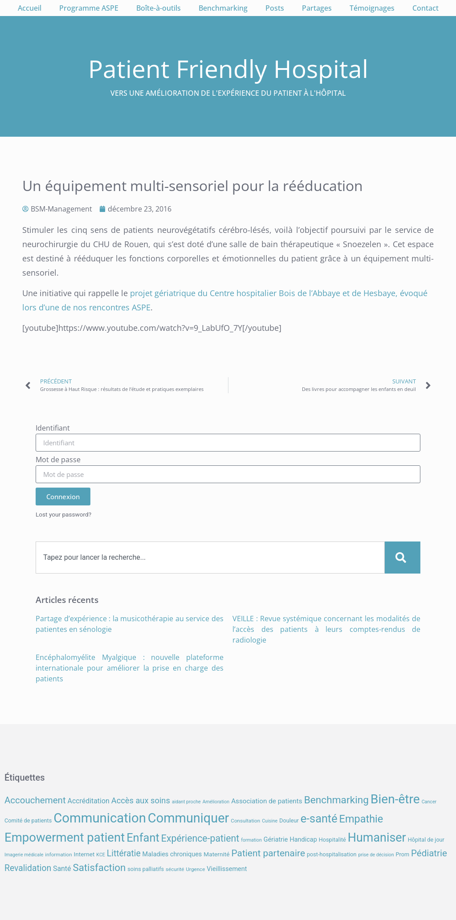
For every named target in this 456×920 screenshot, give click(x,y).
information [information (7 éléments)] (58, 854)
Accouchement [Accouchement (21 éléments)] (35, 800)
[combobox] (210, 557)
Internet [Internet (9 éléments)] (84, 854)
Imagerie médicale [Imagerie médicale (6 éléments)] (23, 855)
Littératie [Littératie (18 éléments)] (124, 853)
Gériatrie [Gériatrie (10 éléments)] (276, 839)
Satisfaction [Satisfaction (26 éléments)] (99, 867)
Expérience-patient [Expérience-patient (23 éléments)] (200, 838)
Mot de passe (58, 460)
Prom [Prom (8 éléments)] (402, 854)
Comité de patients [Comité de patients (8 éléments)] (28, 820)
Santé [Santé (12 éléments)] (62, 868)
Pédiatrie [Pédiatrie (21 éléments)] (429, 853)
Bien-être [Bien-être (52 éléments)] (395, 799)
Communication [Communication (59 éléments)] (99, 818)
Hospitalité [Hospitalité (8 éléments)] (332, 839)
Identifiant (53, 428)
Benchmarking (223, 8)
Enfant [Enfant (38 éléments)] (142, 837)
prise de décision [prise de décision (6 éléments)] (376, 855)
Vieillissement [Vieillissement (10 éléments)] (227, 869)
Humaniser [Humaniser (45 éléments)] (377, 837)
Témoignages (372, 8)
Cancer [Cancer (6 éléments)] (429, 802)
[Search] (402, 557)
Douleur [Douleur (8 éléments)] (289, 820)
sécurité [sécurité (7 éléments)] (175, 869)
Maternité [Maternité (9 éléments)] (216, 854)
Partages (317, 8)
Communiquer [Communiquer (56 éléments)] (188, 818)
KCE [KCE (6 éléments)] (100, 855)
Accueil (29, 8)
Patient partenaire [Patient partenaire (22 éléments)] (268, 853)
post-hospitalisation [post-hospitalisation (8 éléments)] (331, 854)
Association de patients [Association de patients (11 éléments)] (266, 801)
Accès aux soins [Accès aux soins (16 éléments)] (140, 800)
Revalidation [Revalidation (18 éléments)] (27, 868)
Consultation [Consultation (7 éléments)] (245, 821)
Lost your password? (63, 514)
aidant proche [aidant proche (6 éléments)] (186, 802)
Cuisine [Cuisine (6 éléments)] (269, 821)
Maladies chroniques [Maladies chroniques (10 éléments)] (172, 854)
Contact (425, 8)
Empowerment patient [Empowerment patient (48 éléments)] (64, 837)
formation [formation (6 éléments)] (251, 840)
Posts (274, 8)
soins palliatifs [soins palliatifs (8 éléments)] (145, 869)
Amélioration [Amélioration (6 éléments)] (216, 802)
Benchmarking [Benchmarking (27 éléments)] (336, 800)
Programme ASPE (88, 8)
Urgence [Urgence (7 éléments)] (195, 869)
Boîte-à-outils (158, 8)
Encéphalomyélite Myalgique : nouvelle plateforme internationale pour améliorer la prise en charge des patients (130, 668)
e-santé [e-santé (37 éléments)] (319, 818)
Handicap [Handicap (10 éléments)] (303, 839)
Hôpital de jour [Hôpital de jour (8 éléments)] (426, 839)
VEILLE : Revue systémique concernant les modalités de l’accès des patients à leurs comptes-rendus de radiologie (326, 629)
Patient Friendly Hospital (228, 68)
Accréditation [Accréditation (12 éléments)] (89, 801)
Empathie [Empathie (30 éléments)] (361, 819)
